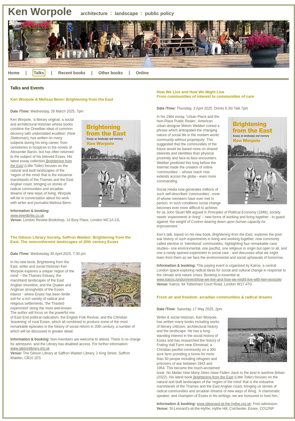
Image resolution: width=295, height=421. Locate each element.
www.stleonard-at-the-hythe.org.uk (224, 404)
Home (14, 72)
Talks (39, 72)
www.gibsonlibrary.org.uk (30, 348)
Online (142, 72)
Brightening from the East (212, 377)
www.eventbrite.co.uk (27, 215)
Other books (110, 72)
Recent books (72, 72)
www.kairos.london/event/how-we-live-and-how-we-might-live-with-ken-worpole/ (219, 279)
